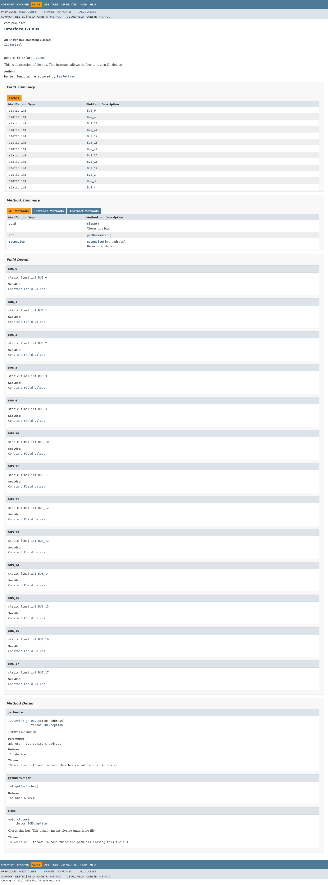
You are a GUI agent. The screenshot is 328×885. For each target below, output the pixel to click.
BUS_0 (91, 110)
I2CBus (39, 57)
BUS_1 (91, 117)
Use (46, 4)
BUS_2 (91, 174)
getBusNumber (97, 235)
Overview (8, 4)
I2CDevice (17, 241)
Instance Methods (49, 211)
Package (23, 4)
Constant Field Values (26, 289)
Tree (54, 4)
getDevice (95, 241)
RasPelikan (66, 76)
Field (31, 16)
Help (93, 4)
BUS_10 (92, 123)
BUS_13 (92, 142)
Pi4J (34, 880)
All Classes (87, 11)
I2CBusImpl (13, 44)
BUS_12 (92, 136)
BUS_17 (92, 168)
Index (84, 4)
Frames (49, 11)
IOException (53, 725)
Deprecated (68, 4)
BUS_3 (91, 181)
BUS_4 (91, 187)
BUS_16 (92, 161)
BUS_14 (92, 149)
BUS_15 (92, 155)
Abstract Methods (84, 211)
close (91, 223)
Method (55, 16)
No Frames (64, 11)
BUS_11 (92, 130)
